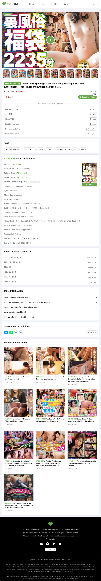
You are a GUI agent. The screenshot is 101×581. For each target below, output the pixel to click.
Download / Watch (88, 96)
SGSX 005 (36, 238)
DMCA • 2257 (65, 559)
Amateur (50, 149)
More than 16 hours (63, 149)
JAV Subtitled (44, 559)
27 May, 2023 (21, 173)
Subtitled (12, 4)
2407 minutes (21, 177)
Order (93, 109)
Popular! (20, 91)
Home (31, 4)
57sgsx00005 (16, 238)
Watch (89, 184)
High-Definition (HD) (13, 149)
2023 (75, 149)
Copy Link (92, 332)
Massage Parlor (29, 149)
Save (8, 97)
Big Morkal (16, 164)
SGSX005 (26, 238)
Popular (83, 149)
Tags (6, 143)
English (94, 4)
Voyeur (40, 149)
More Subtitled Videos (16, 342)
